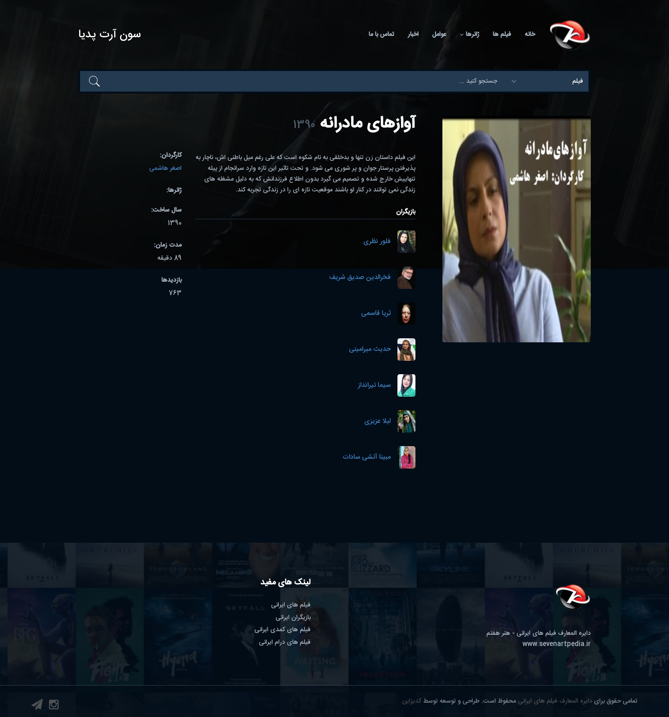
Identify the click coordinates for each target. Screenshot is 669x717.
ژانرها (469, 34)
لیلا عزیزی (377, 421)
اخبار (413, 34)
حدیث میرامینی (370, 350)
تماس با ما (381, 34)
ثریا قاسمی (376, 314)
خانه (530, 34)
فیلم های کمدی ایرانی (282, 629)
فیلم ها (502, 34)
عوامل (439, 34)
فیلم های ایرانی (291, 605)
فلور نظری (377, 242)
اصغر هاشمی (165, 168)
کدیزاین (411, 701)
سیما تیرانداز (374, 386)
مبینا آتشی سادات (367, 457)
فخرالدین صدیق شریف (360, 278)
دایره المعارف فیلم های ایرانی (555, 701)
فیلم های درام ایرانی (285, 642)
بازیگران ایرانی (293, 617)
